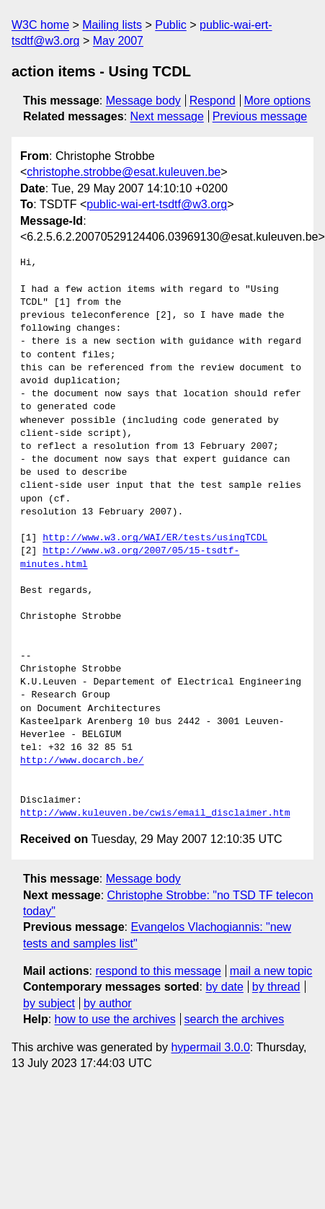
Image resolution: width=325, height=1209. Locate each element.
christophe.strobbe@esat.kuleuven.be (124, 172)
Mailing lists (112, 25)
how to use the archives (115, 1019)
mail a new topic (271, 971)
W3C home (40, 25)
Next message (167, 116)
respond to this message (158, 971)
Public (171, 25)
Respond (213, 100)
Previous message (260, 116)
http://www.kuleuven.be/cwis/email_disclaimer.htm (155, 813)
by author (108, 1003)
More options (277, 100)
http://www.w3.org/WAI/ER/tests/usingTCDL (155, 538)
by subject (49, 1003)
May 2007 (118, 41)
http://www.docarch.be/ (82, 760)
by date (224, 987)
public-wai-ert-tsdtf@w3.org (156, 204)
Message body (143, 100)
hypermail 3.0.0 (210, 1047)
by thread (276, 987)
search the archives (234, 1019)
